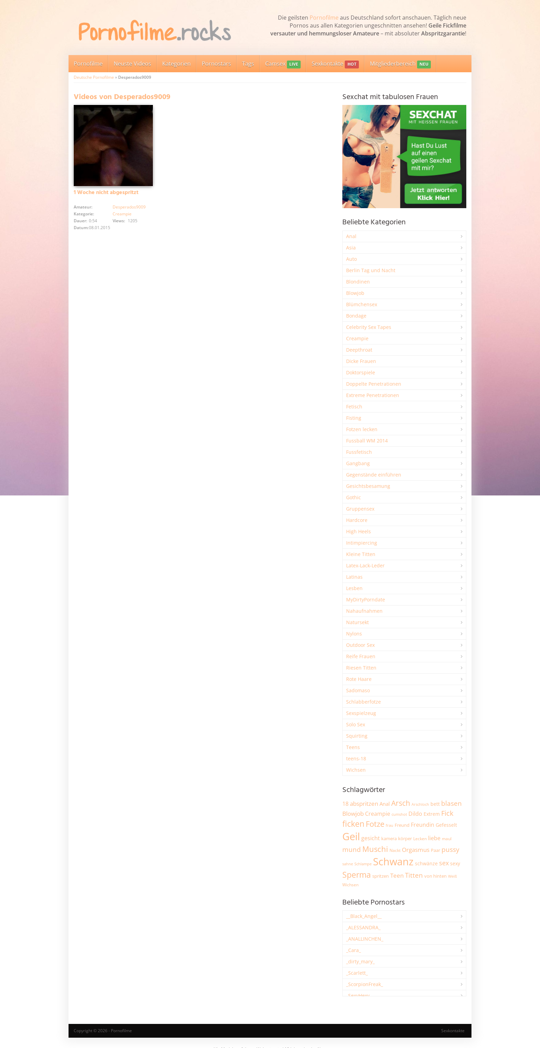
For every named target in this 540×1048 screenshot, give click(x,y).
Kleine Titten (360, 554)
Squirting (356, 735)
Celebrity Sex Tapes (368, 327)
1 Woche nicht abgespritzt (106, 192)
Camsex (283, 64)
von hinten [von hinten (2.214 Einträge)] (435, 876)
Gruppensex (360, 508)
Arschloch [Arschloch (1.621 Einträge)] (420, 804)
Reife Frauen (360, 656)
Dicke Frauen (361, 361)
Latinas (354, 577)
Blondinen (358, 281)
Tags (248, 63)
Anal (351, 236)
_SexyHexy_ (359, 995)
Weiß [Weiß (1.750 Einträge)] (452, 876)
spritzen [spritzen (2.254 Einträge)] (380, 876)
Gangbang (358, 463)
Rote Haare (359, 679)
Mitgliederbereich (400, 64)
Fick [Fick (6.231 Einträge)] (447, 813)
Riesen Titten (361, 667)
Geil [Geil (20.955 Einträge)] (351, 836)
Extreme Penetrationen (372, 395)
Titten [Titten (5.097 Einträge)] (414, 875)
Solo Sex (355, 724)
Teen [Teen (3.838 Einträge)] (397, 875)
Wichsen (356, 770)
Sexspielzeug (361, 713)
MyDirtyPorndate (365, 599)
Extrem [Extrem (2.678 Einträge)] (432, 814)
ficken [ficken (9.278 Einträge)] (353, 823)
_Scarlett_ (357, 973)
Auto (351, 259)
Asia (351, 247)
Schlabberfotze (363, 701)
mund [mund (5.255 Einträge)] (351, 849)
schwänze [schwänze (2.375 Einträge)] (426, 863)
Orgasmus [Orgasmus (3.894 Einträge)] (415, 850)
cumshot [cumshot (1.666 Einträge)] (399, 814)
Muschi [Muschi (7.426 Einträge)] (375, 849)
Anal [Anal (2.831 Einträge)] (385, 803)
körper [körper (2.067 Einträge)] (405, 839)
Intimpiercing (361, 542)
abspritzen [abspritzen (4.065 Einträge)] (364, 803)
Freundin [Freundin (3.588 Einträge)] (422, 824)
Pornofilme (324, 17)
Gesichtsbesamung (368, 486)
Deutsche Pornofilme (94, 77)
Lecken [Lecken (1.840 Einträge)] (420, 838)
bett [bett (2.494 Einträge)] (435, 804)
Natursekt (357, 622)
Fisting (353, 418)
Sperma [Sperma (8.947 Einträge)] (356, 874)
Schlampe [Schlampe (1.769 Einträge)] (363, 863)
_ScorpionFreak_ (364, 984)
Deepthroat (359, 349)
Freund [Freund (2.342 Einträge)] (402, 825)
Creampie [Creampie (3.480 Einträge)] (377, 813)
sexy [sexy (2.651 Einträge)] (455, 863)
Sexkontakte (335, 64)
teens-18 (356, 758)
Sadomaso (358, 690)
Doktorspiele (360, 372)
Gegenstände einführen (373, 474)
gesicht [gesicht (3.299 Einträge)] (370, 838)
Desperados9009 (129, 207)
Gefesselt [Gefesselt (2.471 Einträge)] (446, 825)
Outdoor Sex (360, 645)
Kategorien (176, 63)
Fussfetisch (359, 452)
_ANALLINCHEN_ (364, 938)
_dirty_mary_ (360, 961)
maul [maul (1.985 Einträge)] (446, 839)
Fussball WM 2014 (367, 440)
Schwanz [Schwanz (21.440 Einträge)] (393, 861)
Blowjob (355, 293)
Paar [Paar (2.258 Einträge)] (435, 850)
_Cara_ (353, 950)
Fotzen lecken (361, 429)
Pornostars (216, 63)
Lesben (354, 588)
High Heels (358, 531)
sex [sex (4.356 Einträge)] (444, 863)
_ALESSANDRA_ (363, 927)
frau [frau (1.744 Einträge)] (389, 825)
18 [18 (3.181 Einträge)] (345, 804)
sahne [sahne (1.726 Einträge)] (347, 863)
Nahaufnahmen (364, 611)
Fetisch (354, 406)
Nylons (354, 633)
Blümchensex (361, 304)
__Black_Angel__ (364, 916)
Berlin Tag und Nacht (370, 270)
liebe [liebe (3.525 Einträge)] (434, 838)
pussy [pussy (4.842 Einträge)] (450, 849)
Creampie (122, 214)
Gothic (353, 497)
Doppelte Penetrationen (373, 384)
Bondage (356, 315)
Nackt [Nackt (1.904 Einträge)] (395, 850)
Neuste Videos (132, 63)
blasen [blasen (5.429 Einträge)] (451, 803)
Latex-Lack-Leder (365, 565)
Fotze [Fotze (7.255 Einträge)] (375, 824)
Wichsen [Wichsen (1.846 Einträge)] (350, 884)
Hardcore (356, 520)
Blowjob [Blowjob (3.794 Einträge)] (353, 813)
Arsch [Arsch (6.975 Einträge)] (400, 803)
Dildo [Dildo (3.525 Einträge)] (415, 813)
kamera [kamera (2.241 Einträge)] (389, 838)
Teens (353, 747)
